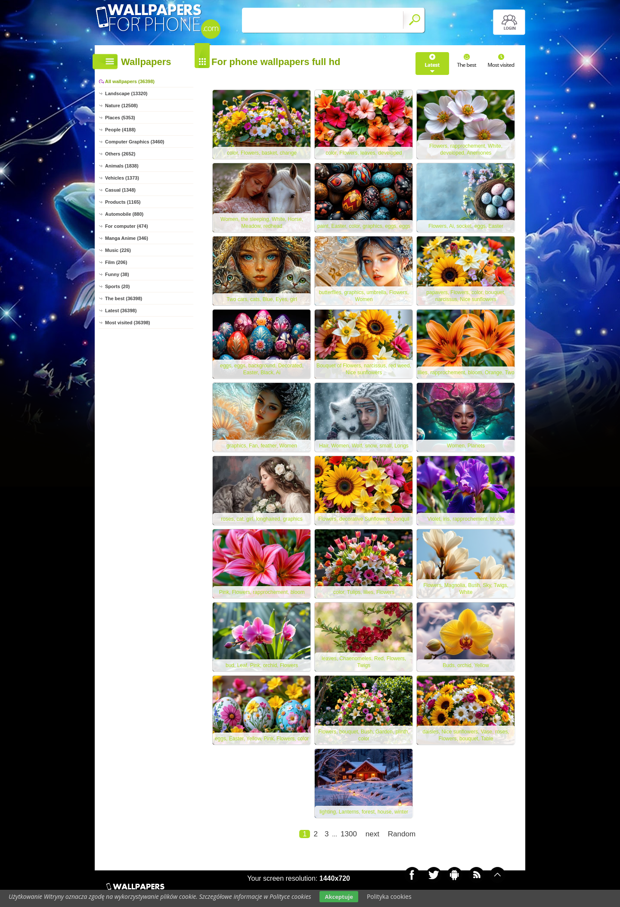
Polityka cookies (389, 896)
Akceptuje (339, 897)
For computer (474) (126, 226)
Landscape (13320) (126, 93)
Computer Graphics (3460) (134, 141)
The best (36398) (123, 298)
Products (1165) (123, 202)
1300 (349, 834)
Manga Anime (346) (126, 238)
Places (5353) (120, 117)
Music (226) (118, 250)
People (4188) (120, 129)
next (372, 834)
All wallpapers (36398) (130, 81)
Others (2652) (120, 153)
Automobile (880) (124, 214)
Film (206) (116, 262)
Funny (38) (117, 274)
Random (401, 834)
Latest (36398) (120, 310)
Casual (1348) (120, 190)
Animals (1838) (122, 165)
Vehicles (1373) (122, 177)
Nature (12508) (121, 105)
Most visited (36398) (127, 322)
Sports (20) (117, 286)
